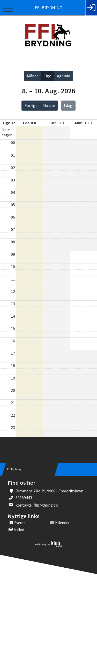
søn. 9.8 (56, 122)
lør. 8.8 (29, 122)
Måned (33, 75)
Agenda (63, 75)
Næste (49, 105)
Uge (47, 75)
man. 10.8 (83, 122)
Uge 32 (9, 122)
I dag (68, 105)
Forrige (31, 105)
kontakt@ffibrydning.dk (37, 505)
